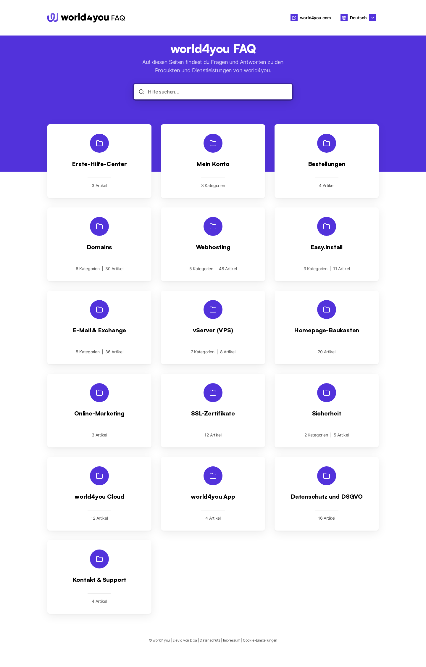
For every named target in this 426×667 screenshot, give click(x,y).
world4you (161, 640)
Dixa (193, 640)
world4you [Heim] (150, 17)
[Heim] (86, 18)
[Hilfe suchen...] (217, 92)
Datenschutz (210, 640)
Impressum (231, 640)
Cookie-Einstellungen (260, 640)
